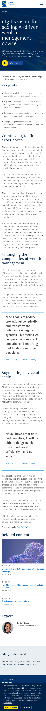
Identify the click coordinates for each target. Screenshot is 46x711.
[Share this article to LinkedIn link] (18, 527)
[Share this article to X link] (22, 527)
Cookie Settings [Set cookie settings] (25, 707)
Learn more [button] (8, 703)
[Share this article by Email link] (26, 527)
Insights (4, 12)
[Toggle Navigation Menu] (41, 3)
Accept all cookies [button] (11, 707)
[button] (12, 63)
